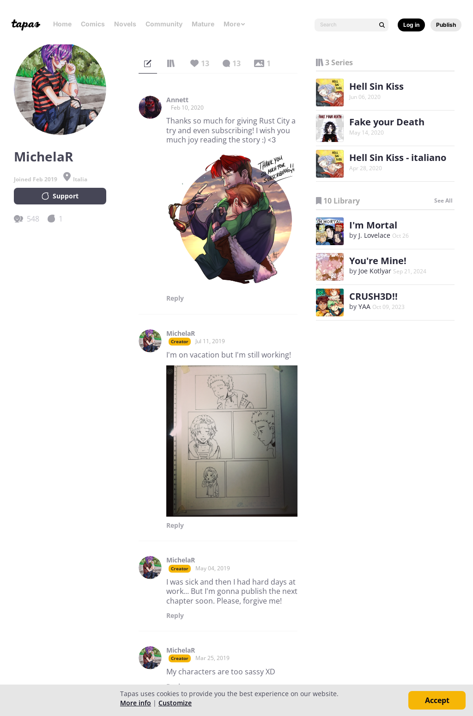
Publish (446, 24)
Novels (125, 24)
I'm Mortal (373, 225)
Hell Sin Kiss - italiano (397, 157)
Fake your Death (386, 122)
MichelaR (180, 333)
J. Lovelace (374, 235)
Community (164, 24)
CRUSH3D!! (373, 296)
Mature (203, 24)
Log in (411, 24)
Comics (93, 24)
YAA (364, 306)
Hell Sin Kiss (376, 86)
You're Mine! (377, 260)
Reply (175, 298)
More (235, 24)
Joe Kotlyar (374, 270)
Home (62, 24)
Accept (437, 700)
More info (135, 702)
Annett (177, 100)
